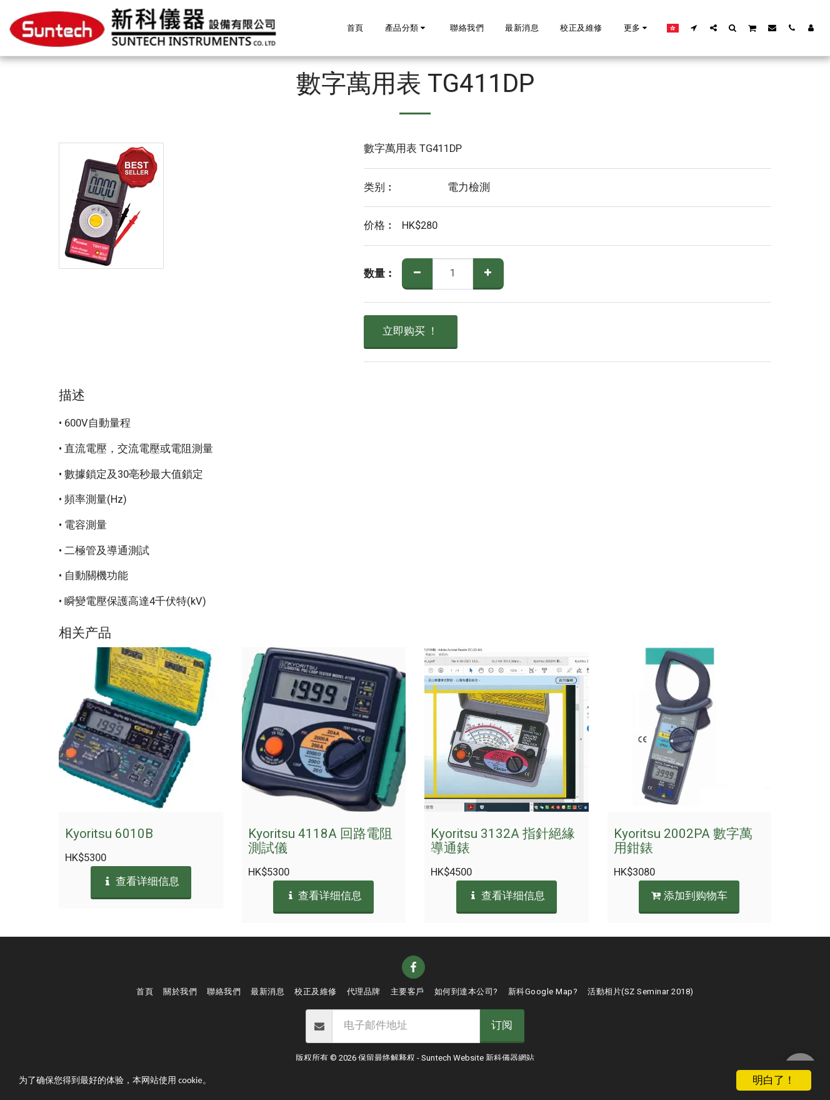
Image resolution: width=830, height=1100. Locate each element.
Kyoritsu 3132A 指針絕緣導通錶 (503, 841)
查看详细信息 (140, 881)
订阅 (501, 1025)
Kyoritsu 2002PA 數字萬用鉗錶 (683, 841)
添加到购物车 (689, 896)
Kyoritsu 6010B (109, 834)
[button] (407, 28)
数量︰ (380, 274)
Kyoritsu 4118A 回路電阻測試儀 (320, 841)
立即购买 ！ (410, 331)
